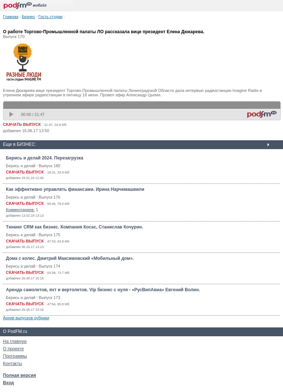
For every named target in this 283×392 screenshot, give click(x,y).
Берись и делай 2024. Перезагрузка (44, 158)
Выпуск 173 (49, 297)
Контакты (12, 363)
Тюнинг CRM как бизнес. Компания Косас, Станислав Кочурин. (74, 227)
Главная (10, 16)
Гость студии (50, 16)
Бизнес (28, 16)
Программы (15, 356)
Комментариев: (20, 209)
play (12, 114)
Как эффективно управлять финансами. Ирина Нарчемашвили (75, 189)
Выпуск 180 (49, 166)
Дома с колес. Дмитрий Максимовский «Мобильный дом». (70, 258)
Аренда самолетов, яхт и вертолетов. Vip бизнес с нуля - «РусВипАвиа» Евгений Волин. (103, 289)
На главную (15, 341)
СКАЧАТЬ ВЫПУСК (22, 124)
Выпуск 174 (49, 266)
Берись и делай (20, 166)
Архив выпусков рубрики (26, 318)
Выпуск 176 (49, 197)
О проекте (13, 348)
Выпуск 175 (49, 235)
